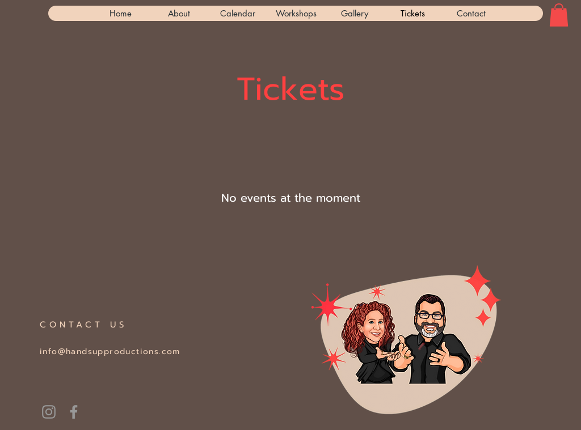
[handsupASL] (49, 412)
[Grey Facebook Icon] (74, 412)
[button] (559, 15)
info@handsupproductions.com (110, 351)
